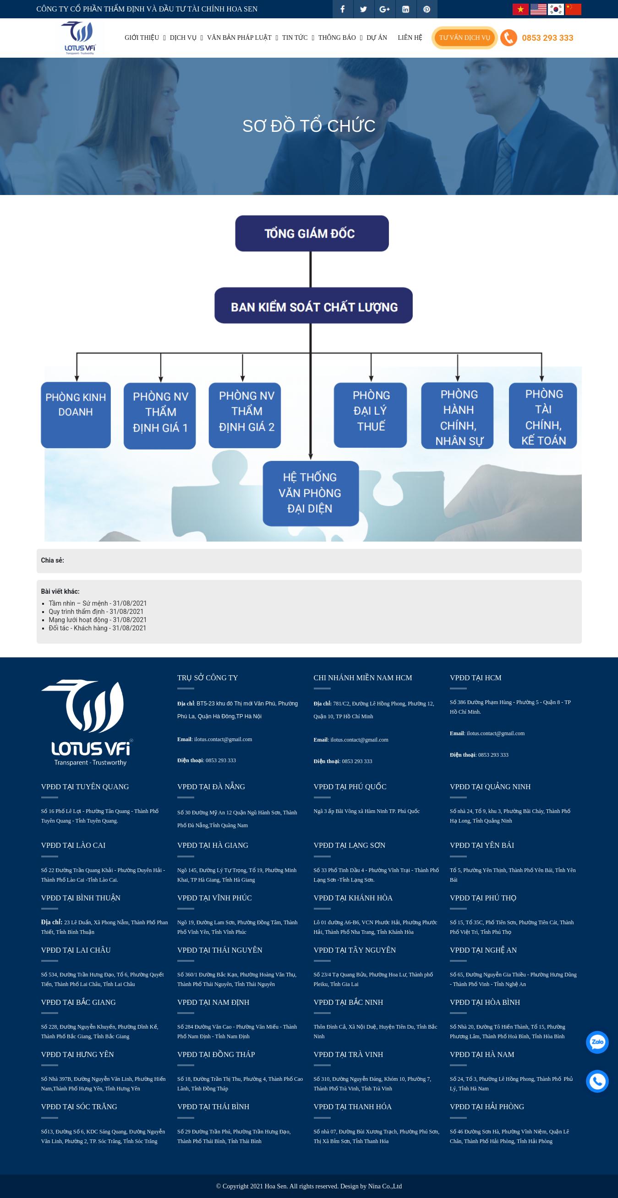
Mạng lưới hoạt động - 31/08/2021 (98, 619)
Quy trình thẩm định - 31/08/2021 (96, 611)
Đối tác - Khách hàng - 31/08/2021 (98, 628)
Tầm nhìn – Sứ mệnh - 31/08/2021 (98, 603)
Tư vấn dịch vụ (465, 38)
